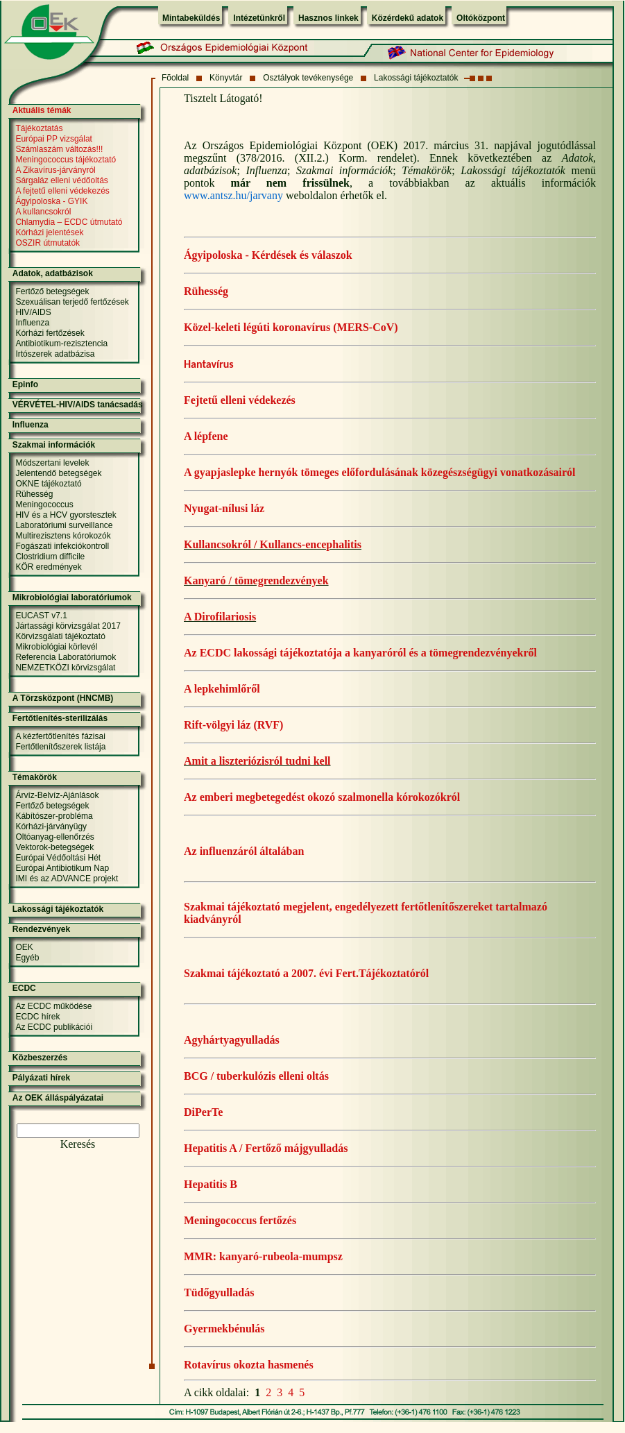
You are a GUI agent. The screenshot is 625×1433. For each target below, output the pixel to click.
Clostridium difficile (50, 556)
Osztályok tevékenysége (308, 78)
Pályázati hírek (41, 1078)
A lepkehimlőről (222, 689)
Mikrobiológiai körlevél (56, 647)
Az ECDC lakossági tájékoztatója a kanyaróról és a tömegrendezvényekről (360, 653)
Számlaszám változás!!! (59, 149)
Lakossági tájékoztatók (416, 78)
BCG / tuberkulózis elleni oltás (256, 1076)
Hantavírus (209, 364)
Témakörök (34, 777)
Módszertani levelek (52, 463)
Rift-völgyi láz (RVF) (233, 725)
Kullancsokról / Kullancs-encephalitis (272, 544)
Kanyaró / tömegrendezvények (256, 580)
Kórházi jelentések (49, 232)
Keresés (78, 1144)
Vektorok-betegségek (54, 847)
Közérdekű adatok (407, 18)
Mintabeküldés (191, 18)
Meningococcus (44, 504)
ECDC (24, 988)
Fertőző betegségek (52, 291)
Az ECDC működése (53, 1006)
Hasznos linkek (328, 18)
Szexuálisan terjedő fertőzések (71, 302)
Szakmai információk (53, 445)
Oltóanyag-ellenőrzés (54, 837)
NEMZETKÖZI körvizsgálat (65, 667)
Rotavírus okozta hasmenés (249, 1365)
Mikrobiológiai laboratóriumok (72, 597)
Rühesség (206, 291)
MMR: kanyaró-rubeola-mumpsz (263, 1256)
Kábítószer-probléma (53, 816)
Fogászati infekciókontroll (62, 546)
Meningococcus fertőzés (240, 1220)
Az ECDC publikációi (53, 1027)
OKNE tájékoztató (48, 484)
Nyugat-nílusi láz (224, 508)
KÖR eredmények (48, 567)
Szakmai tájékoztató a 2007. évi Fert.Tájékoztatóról (306, 973)
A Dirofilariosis (220, 616)
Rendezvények (41, 929)
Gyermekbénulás (224, 1328)
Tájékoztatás (38, 128)
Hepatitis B (210, 1184)
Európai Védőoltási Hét (58, 858)
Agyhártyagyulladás (232, 1040)
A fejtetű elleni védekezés (62, 191)
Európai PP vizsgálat (53, 139)
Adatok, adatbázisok (52, 273)
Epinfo (25, 384)
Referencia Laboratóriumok (65, 657)
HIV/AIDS (33, 312)
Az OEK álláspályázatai (57, 1098)
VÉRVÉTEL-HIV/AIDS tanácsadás (77, 404)
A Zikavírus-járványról (55, 170)
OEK (24, 947)
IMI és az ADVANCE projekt (66, 878)
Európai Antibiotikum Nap (62, 868)
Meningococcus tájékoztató (65, 159)
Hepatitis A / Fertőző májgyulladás (266, 1148)
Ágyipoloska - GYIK (51, 201)
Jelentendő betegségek (58, 473)
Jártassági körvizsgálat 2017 (67, 626)
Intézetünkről (259, 18)
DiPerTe (203, 1112)
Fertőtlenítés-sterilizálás (60, 718)
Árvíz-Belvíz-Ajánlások (57, 795)
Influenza (32, 323)
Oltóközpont (480, 18)
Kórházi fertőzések (49, 333)
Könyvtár (225, 78)
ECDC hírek (37, 1016)
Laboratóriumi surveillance (63, 525)
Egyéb (27, 958)
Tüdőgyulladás (219, 1292)
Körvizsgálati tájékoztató (60, 636)
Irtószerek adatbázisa (54, 354)
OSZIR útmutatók (47, 243)
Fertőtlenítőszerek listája (60, 747)
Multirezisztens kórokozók (62, 536)
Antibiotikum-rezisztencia (61, 343)
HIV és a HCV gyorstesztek (65, 515)
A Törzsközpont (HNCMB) (63, 698)
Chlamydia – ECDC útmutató (68, 222)
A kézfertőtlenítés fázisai (60, 736)
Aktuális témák (41, 110)
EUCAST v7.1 (41, 615)
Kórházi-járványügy (51, 826)
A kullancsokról (43, 212)
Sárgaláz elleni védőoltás (61, 180)
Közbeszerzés (39, 1057)
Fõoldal (175, 78)
